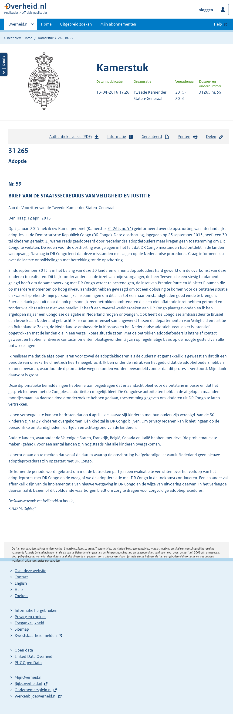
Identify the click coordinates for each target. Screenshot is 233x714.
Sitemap (22, 629)
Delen (215, 136)
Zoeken (21, 595)
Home (46, 24)
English (21, 583)
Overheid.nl (18, 25)
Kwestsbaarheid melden (36, 635)
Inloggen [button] (205, 9)
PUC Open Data (28, 662)
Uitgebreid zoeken (76, 24)
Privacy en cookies (30, 616)
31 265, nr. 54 (120, 228)
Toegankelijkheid (29, 623)
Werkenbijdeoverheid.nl (35, 696)
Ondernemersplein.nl (33, 689)
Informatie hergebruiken (36, 610)
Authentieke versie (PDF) (74, 138)
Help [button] (218, 24)
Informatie (120, 136)
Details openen (3, 64)
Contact (21, 577)
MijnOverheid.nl (28, 677)
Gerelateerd (155, 136)
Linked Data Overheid (33, 656)
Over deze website (30, 570)
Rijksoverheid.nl (28, 683)
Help (19, 589)
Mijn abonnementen (118, 24)
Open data (24, 650)
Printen (188, 136)
